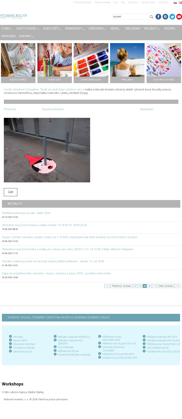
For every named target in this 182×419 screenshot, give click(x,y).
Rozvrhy (133, 2)
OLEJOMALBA (65, 347)
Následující (146, 109)
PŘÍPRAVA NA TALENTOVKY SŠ (163, 344)
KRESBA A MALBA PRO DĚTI (162, 336)
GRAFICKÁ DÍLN (22, 351)
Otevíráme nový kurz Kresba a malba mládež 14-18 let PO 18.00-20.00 (44, 225)
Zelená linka (148, 2)
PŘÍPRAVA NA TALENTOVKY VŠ (119, 343)
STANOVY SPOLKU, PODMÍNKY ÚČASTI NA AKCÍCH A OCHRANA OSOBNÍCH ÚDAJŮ (59, 317)
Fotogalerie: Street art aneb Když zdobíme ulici (53, 89)
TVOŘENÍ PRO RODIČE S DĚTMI (164, 351)
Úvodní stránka (83, 2)
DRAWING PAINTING (24, 344)
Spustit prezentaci (53, 109)
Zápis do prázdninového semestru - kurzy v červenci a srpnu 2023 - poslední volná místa (56, 273)
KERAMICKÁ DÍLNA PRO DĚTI (118, 354)
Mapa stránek (102, 2)
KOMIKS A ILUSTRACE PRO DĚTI (120, 357)
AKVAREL (18, 336)
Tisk (123, 2)
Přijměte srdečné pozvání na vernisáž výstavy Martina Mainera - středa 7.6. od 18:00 (53, 261)
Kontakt (164, 2)
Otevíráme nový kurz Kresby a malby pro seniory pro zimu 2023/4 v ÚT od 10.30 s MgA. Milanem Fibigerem (67, 249)
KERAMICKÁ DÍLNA (68, 351)
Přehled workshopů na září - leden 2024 (26, 213)
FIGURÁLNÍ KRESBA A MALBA (74, 354)
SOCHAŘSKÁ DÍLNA (158, 347)
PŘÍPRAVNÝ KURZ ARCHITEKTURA (112, 338)
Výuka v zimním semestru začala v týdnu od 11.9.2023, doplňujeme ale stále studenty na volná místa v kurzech (69, 237)
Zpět (10, 192)
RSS (115, 2)
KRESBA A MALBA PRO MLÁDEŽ (164, 340)
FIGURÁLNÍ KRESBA (24, 347)
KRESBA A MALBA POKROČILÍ (74, 336)
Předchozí (10, 109)
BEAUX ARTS (20, 340)
